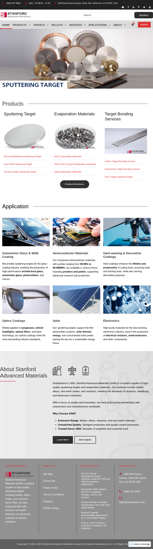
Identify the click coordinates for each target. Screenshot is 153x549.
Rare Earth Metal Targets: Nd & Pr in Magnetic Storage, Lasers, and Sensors (94, 493)
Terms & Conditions (53, 494)
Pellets (57, 25)
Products (20, 25)
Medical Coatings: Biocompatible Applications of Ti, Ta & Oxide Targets (94, 515)
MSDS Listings (51, 508)
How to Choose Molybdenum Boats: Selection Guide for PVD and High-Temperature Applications (95, 479)
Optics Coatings (13, 320)
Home (6, 25)
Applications (97, 25)
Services (75, 25)
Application (15, 206)
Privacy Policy (50, 488)
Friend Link (49, 481)
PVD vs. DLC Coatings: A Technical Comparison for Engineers (93, 525)
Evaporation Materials (74, 114)
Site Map (48, 474)
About (117, 25)
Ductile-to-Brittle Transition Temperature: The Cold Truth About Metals (95, 505)
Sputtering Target (20, 114)
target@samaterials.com (132, 502)
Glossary (48, 501)
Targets (39, 25)
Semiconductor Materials (70, 253)
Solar (56, 320)
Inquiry (144, 25)
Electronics (111, 320)
